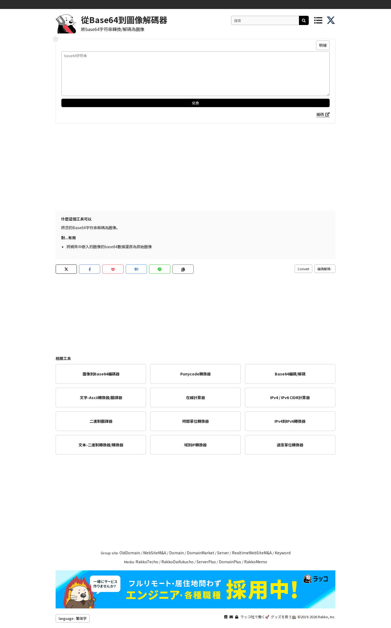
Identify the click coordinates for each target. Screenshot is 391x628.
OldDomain (129, 552)
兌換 (195, 102)
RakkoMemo (255, 561)
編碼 (320, 114)
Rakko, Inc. (326, 616)
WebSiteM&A (154, 552)
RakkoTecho (146, 561)
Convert (303, 268)
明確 (323, 45)
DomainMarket (200, 552)
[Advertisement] (195, 167)
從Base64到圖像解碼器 (124, 20)
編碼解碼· (324, 268)
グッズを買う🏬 (283, 616)
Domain (176, 552)
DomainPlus (230, 561)
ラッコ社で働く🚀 (254, 616)
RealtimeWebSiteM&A (252, 552)
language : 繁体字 (73, 618)
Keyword (283, 552)
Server (223, 552)
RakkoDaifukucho (177, 561)
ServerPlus (206, 561)
